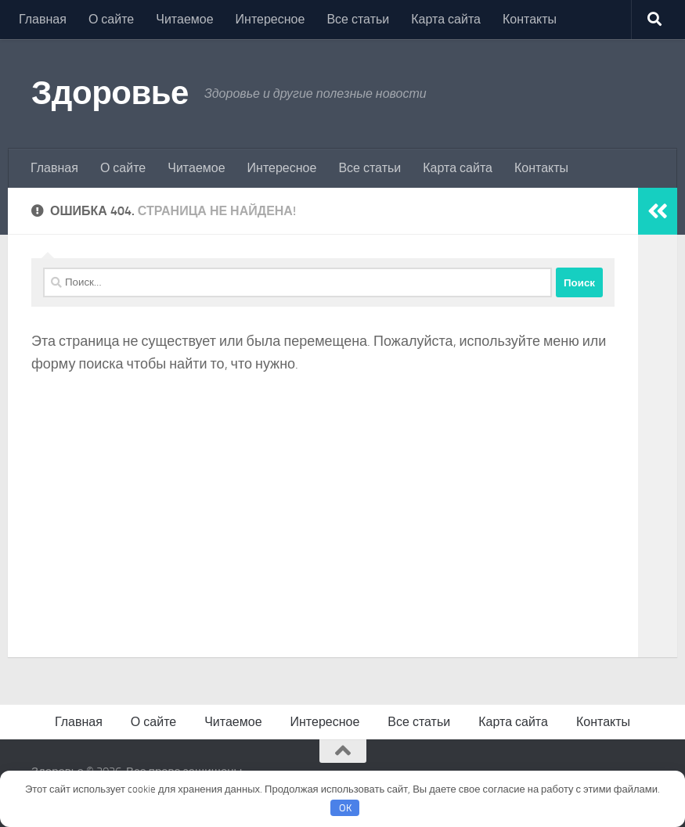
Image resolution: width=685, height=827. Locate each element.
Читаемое (184, 19)
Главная (43, 19)
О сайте (111, 19)
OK (345, 808)
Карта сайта (446, 19)
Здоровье (110, 93)
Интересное (270, 19)
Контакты (530, 19)
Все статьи (357, 19)
